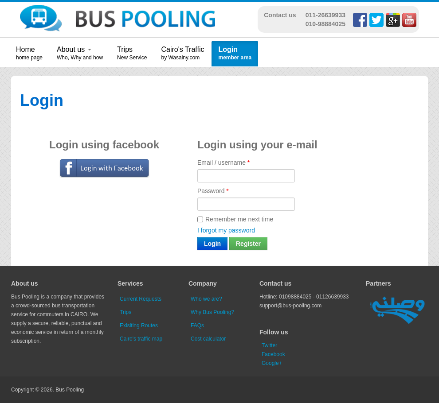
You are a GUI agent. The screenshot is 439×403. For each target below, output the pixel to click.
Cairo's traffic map (141, 339)
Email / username (223, 162)
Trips (125, 49)
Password (213, 190)
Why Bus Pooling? (212, 312)
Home (25, 49)
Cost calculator (208, 339)
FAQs (197, 325)
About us (74, 49)
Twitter (269, 345)
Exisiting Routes (139, 325)
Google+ (272, 363)
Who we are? (206, 299)
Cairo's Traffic (182, 49)
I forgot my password (226, 230)
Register (248, 243)
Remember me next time (235, 219)
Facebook (273, 354)
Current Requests (140, 299)
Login (228, 49)
